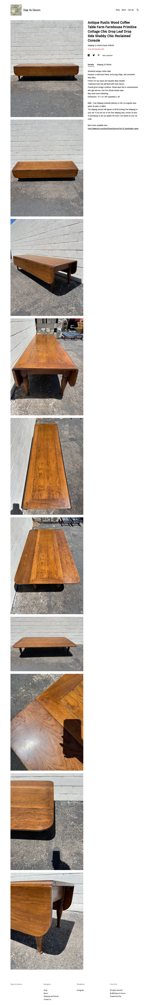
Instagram (80, 990)
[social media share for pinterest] (99, 55)
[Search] (138, 10)
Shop (118, 9)
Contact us (47, 999)
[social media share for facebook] (89, 55)
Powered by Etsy (115, 996)
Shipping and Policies (51, 996)
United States (102, 45)
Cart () (131, 9)
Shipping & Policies (104, 64)
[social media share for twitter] (94, 55)
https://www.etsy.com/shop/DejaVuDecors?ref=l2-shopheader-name (113, 128)
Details (91, 64)
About (124, 9)
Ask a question (107, 55)
